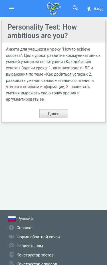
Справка (25, 227)
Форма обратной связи (38, 237)
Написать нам (30, 246)
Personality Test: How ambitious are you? (42, 31)
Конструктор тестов (35, 255)
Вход (94, 8)
